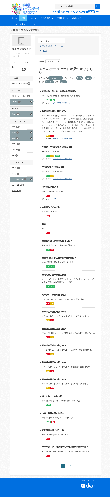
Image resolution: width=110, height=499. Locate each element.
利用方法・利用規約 (19, 24)
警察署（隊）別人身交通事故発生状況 (59, 258)
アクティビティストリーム (51, 46)
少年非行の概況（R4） (52, 187)
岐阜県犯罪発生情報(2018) (54, 295)
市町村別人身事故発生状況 (54, 275)
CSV (47, 135)
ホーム (14, 18)
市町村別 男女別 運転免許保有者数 (59, 91)
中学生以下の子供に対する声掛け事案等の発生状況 (65, 447)
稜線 (44, 224)
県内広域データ (47, 18)
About (43, 51)
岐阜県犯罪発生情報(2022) (54, 111)
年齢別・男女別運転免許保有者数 (57, 147)
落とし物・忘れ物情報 (52, 396)
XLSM (53, 266)
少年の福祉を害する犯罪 (53, 413)
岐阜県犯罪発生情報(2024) (54, 312)
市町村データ (62, 18)
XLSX (48, 100)
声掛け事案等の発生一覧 (53, 430)
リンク (34, 24)
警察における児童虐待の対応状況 (57, 241)
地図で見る (76, 18)
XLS (53, 100)
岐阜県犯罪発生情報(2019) (54, 329)
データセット (46, 41)
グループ (32, 18)
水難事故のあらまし (51, 207)
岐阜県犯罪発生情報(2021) (54, 362)
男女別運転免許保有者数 (53, 167)
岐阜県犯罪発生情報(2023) (54, 379)
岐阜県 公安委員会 (30, 30)
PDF (52, 135)
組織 (23, 18)
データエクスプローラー (62, 103)
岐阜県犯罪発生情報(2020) (54, 345)
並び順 (41, 61)
